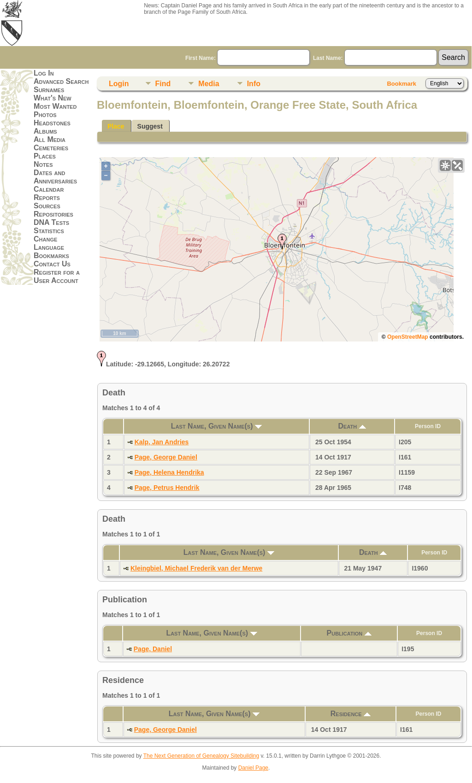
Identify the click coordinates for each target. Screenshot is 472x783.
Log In (44, 73)
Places (45, 156)
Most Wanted (55, 106)
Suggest (150, 126)
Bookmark (401, 83)
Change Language (49, 243)
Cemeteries (51, 148)
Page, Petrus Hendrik (167, 487)
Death (352, 426)
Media (208, 84)
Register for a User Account (57, 276)
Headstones (52, 123)
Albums (45, 131)
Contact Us (52, 264)
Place (115, 126)
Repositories (53, 214)
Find (163, 84)
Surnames (49, 90)
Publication (349, 633)
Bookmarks (51, 255)
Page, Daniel (153, 649)
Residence (350, 714)
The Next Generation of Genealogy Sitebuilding (201, 756)
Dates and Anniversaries (55, 177)
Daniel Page (253, 768)
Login (119, 84)
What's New (52, 98)
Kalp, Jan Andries (162, 442)
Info (253, 84)
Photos (45, 114)
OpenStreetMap (407, 337)
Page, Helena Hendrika (169, 472)
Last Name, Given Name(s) (216, 426)
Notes (43, 164)
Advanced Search (61, 81)
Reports (47, 197)
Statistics (49, 231)
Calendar (49, 189)
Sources (47, 206)
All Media (49, 139)
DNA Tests (51, 222)
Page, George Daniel (166, 457)
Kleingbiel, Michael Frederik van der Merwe (196, 568)
